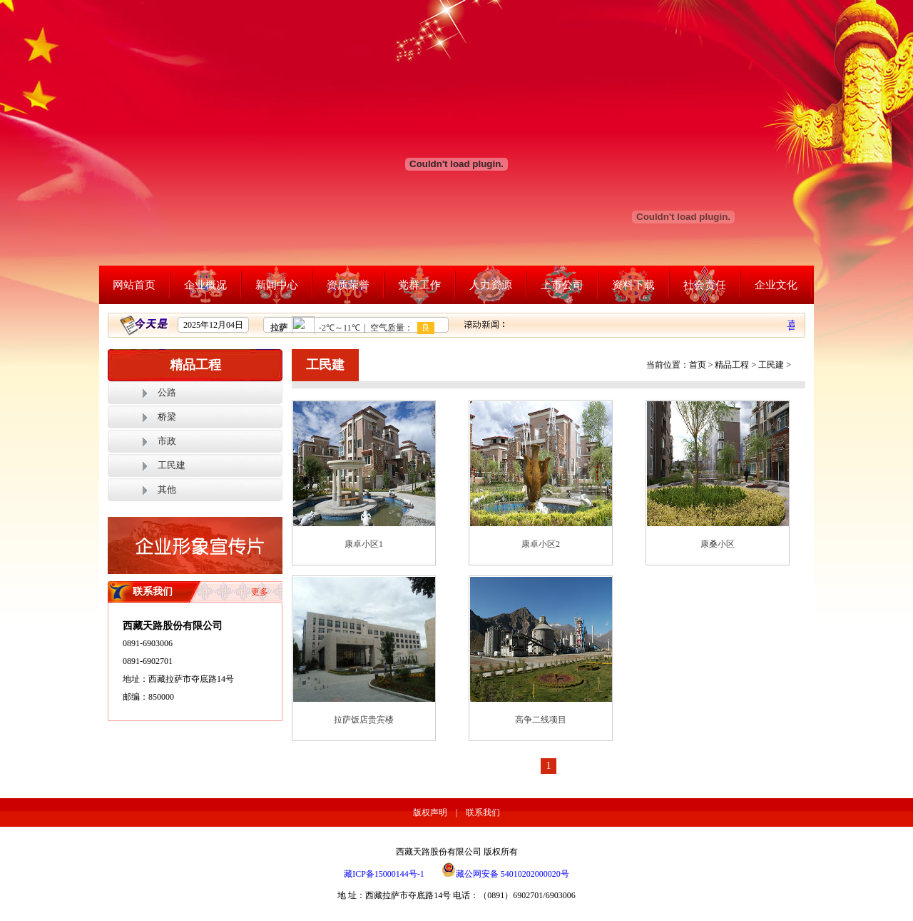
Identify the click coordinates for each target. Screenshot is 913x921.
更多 (259, 592)
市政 (167, 441)
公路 (167, 392)
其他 (167, 489)
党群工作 (419, 285)
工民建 (171, 465)
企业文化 (776, 285)
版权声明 (430, 812)
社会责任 (704, 285)
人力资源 (490, 285)
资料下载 (633, 285)
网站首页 (134, 285)
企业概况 (205, 285)
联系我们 (483, 812)
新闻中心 (276, 285)
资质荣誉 (348, 285)
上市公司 (562, 285)
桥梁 (167, 416)
